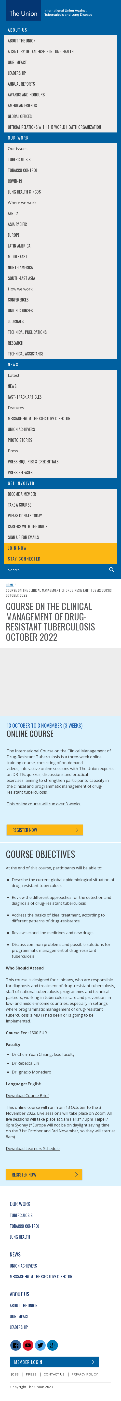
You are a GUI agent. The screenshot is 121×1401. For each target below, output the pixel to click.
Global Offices (20, 116)
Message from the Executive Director (39, 418)
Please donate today (25, 516)
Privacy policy (85, 1374)
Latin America (19, 246)
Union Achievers (21, 429)
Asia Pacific (17, 224)
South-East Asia (21, 278)
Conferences (18, 300)
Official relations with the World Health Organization (54, 127)
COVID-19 (15, 181)
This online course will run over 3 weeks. (44, 804)
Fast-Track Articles (24, 397)
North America (20, 267)
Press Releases (20, 472)
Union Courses (20, 311)
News (12, 386)
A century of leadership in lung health (41, 51)
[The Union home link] (49, 10)
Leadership (17, 73)
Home (9, 584)
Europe (13, 235)
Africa (13, 213)
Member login (28, 1362)
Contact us (54, 1374)
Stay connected (24, 559)
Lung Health (20, 1237)
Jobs (15, 1374)
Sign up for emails (23, 537)
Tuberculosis (19, 159)
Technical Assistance (25, 354)
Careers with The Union (28, 526)
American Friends (22, 105)
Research (15, 343)
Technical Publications (27, 332)
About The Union (22, 41)
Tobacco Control (22, 170)
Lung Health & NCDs (24, 192)
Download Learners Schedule (33, 1148)
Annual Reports (21, 84)
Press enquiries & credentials (33, 462)
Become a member (22, 494)
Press (31, 1374)
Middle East (17, 257)
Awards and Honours (26, 95)
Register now (25, 830)
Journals (16, 321)
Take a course (19, 505)
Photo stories (20, 440)
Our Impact (17, 62)
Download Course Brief (27, 1095)
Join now (17, 548)
